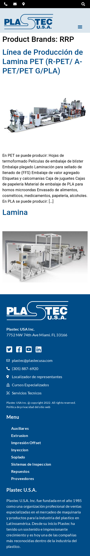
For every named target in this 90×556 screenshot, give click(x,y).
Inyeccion (19, 449)
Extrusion (19, 435)
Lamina (15, 212)
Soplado (18, 457)
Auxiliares (20, 428)
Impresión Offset (26, 442)
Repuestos (20, 471)
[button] (83, 4)
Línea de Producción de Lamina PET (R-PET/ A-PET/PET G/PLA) (42, 61)
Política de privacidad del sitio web (28, 407)
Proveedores (22, 478)
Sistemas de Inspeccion (31, 464)
